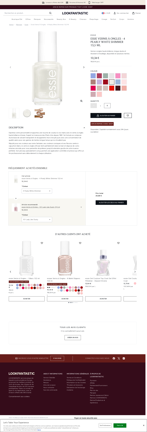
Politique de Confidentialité (76, 380)
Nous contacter (48, 387)
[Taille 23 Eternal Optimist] (37, 288)
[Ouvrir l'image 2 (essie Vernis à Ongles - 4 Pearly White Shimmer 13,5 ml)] (27, 113)
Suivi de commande (50, 390)
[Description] (47, 128)
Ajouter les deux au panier (111, 203)
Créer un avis (72, 337)
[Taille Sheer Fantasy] (135, 283)
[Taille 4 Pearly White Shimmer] (43, 285)
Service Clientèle (49, 378)
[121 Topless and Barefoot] (105, 88)
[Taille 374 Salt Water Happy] (17, 288)
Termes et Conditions (74, 378)
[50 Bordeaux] (118, 88)
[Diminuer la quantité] (93, 105)
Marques (19, 25)
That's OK (120, 425)
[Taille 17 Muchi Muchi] (20, 288)
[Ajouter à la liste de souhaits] (128, 115)
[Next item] (135, 271)
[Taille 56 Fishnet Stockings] (40, 285)
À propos (93, 380)
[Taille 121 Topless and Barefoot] (29, 288)
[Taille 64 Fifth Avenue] (32, 288)
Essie (26, 25)
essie (93, 35)
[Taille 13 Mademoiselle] (32, 285)
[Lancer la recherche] (50, 13)
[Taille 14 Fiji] (43, 288)
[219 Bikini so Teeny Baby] (93, 75)
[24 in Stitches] (99, 75)
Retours (46, 382)
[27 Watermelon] (93, 88)
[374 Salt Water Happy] (118, 82)
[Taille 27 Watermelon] (23, 288)
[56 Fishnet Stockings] (105, 82)
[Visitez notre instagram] (123, 358)
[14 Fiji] (99, 94)
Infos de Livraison (49, 385)
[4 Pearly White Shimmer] (111, 82)
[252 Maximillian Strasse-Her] (105, 75)
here (39, 430)
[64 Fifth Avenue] (111, 88)
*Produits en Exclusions (75, 385)
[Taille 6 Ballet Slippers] (26, 288)
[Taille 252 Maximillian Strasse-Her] (23, 285)
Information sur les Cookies (76, 382)
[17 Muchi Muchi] (124, 82)
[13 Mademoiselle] (124, 75)
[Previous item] (10, 271)
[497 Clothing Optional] (93, 82)
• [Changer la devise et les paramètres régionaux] (106, 13)
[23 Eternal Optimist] (124, 88)
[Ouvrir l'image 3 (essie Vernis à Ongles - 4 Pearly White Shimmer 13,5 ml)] (40, 113)
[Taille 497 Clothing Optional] (34, 285)
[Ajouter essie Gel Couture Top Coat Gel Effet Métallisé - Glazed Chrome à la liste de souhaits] (118, 243)
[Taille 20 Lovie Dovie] (29, 285)
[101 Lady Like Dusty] (93, 94)
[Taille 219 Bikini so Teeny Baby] (17, 285)
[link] (121, 13)
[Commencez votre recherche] (28, 13)
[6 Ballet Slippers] (99, 88)
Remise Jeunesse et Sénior (99, 395)
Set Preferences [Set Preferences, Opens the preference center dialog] (105, 425)
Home (11, 25)
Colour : (94, 71)
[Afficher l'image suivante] (84, 67)
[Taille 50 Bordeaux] (34, 288)
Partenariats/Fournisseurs (98, 385)
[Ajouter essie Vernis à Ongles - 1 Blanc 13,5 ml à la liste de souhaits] (41, 243)
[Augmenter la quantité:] (107, 105)
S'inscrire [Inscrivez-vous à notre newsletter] (57, 358)
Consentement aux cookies (19, 396)
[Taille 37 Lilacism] (37, 285)
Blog (91, 388)
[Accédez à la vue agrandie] (81, 101)
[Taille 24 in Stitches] (20, 285)
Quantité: (94, 101)
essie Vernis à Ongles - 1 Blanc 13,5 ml (24, 278)
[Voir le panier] (136, 13)
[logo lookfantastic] (75, 13)
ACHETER (26, 299)
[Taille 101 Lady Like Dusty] (40, 288)
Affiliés (92, 383)
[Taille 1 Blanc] (26, 285)
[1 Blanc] (111, 75)
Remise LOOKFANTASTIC (98, 398)
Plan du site (94, 390)
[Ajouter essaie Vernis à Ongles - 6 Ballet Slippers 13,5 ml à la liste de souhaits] (80, 243)
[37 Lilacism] (99, 82)
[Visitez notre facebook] (113, 358)
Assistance (47, 380)
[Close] (143, 425)
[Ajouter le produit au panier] (105, 115)
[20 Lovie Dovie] (118, 75)
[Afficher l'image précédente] (10, 67)
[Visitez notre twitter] (118, 358)
